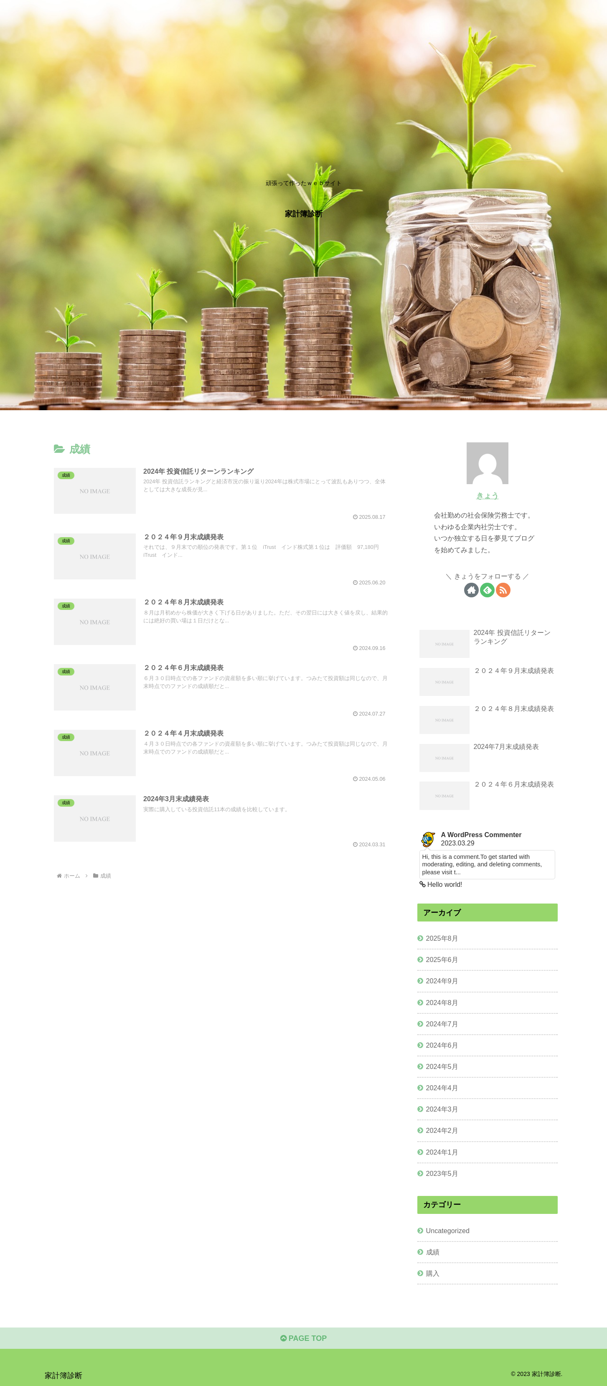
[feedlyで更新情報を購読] (487, 590)
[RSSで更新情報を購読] (503, 590)
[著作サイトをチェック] (471, 590)
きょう (487, 496)
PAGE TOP (303, 1338)
